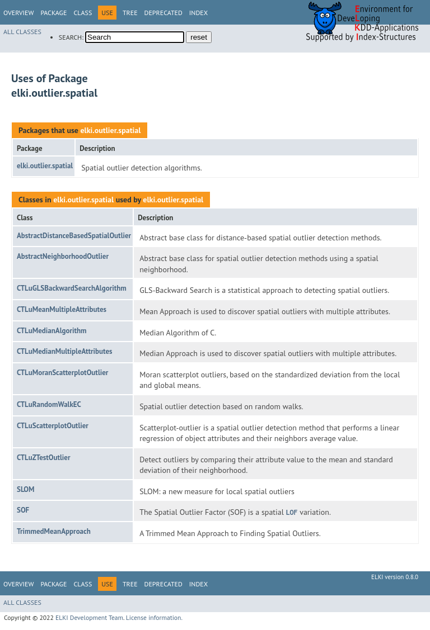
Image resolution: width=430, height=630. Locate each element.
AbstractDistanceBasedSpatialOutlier (74, 235)
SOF (23, 510)
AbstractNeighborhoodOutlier (63, 256)
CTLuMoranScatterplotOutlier (62, 372)
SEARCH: (71, 37)
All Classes (22, 31)
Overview (18, 12)
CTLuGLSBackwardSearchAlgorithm (72, 288)
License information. (154, 617)
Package (53, 12)
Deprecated (163, 12)
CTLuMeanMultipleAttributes (61, 309)
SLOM (25, 489)
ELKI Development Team (89, 617)
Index (198, 12)
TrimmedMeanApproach (54, 531)
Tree (130, 12)
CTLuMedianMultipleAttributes (65, 351)
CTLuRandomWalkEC (49, 404)
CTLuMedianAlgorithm (52, 330)
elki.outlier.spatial (110, 130)
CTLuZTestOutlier (44, 457)
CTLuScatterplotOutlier (52, 425)
